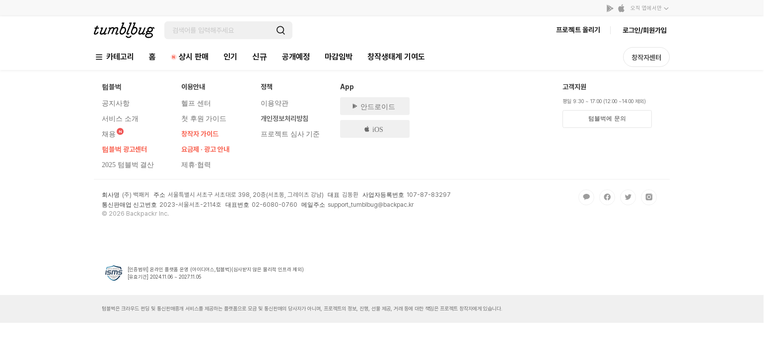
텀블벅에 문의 (607, 118)
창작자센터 (646, 57)
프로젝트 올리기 (578, 30)
